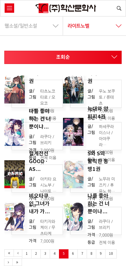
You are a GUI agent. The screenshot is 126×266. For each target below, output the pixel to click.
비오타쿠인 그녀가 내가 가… (39, 203)
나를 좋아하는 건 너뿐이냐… (40, 119)
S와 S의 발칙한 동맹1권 (98, 161)
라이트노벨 (94, 26)
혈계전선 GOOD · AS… (39, 161)
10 (111, 254)
